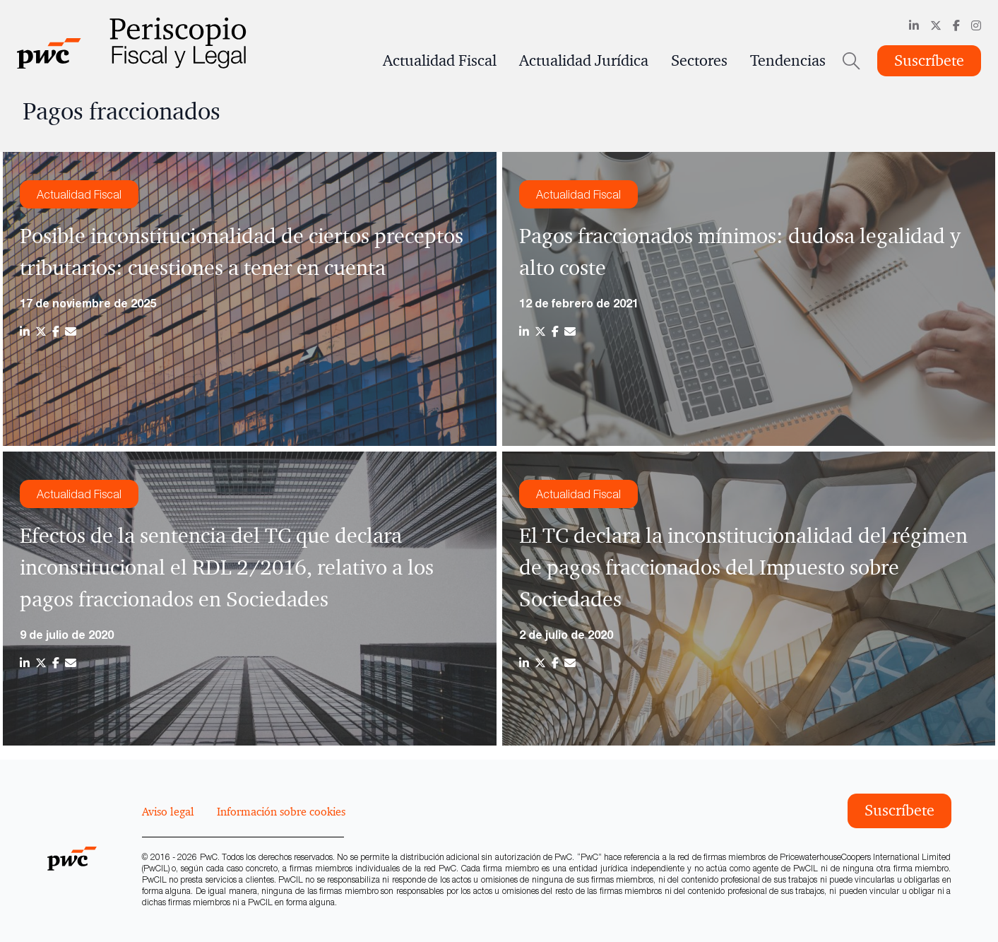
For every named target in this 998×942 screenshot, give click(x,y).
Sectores (699, 61)
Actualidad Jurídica (583, 61)
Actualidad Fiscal (440, 61)
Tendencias (788, 61)
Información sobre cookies (281, 811)
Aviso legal (168, 811)
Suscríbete (929, 61)
